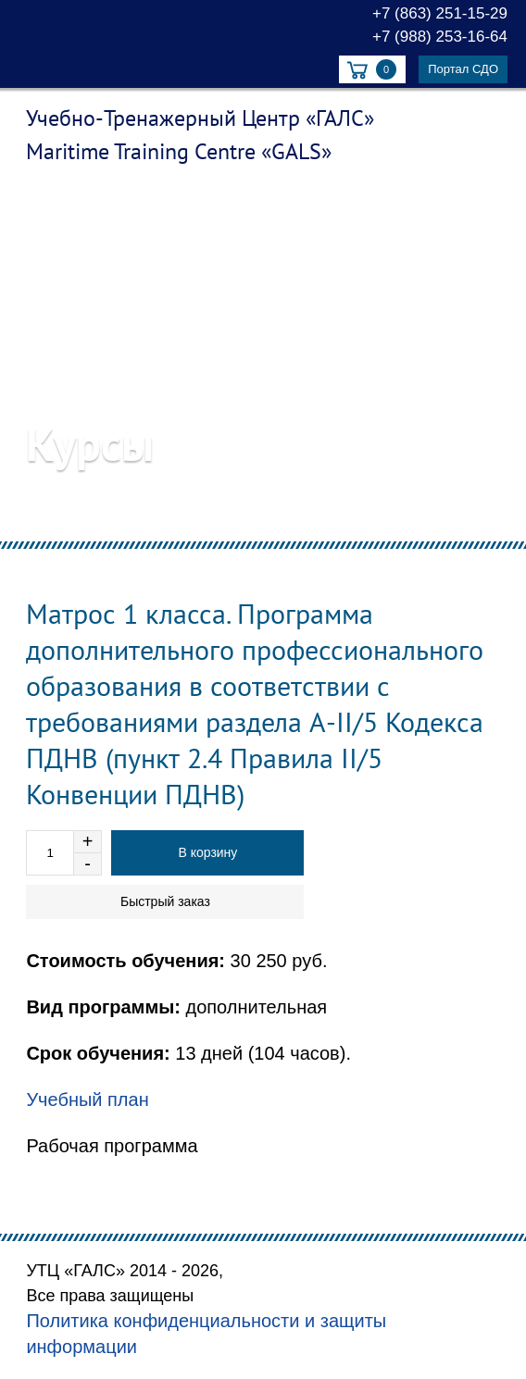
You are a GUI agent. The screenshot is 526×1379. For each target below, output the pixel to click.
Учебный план (87, 1099)
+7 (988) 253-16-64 (439, 36)
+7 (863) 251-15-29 (439, 13)
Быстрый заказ (165, 901)
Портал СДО (463, 69)
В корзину (207, 852)
